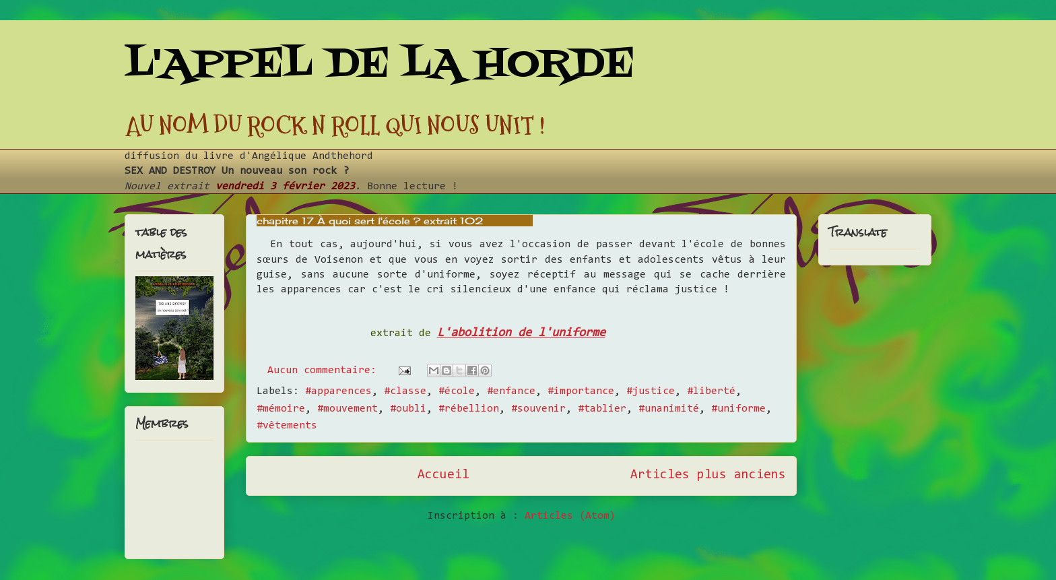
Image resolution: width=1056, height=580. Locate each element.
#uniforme (738, 409)
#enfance (511, 391)
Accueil (443, 475)
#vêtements (287, 425)
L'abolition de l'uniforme (521, 333)
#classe (405, 391)
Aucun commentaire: (325, 370)
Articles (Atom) (570, 516)
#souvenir (538, 409)
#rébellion (468, 409)
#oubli (408, 409)
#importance (581, 391)
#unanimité (668, 409)
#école (456, 391)
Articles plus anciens (708, 475)
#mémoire (281, 409)
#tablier (602, 409)
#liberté (711, 391)
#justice (650, 391)
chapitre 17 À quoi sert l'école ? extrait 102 (370, 220)
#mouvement (347, 409)
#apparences (338, 391)
